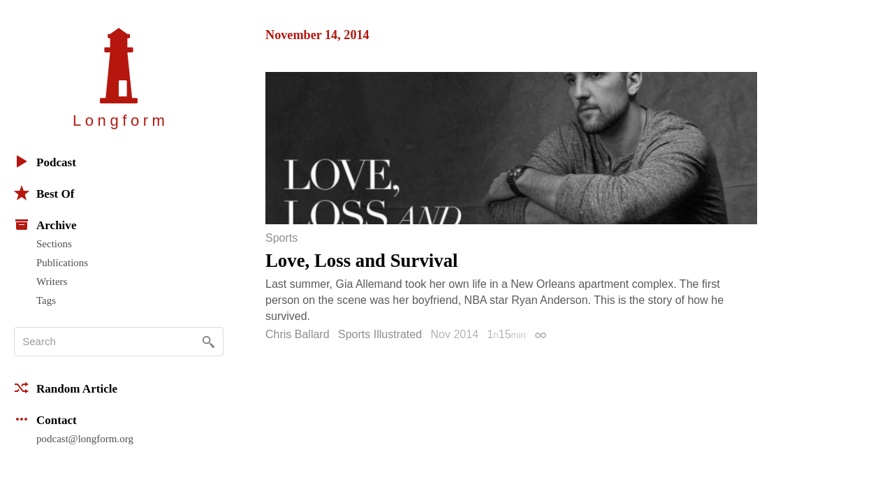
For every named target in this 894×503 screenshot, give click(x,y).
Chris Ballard (297, 334)
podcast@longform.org (84, 438)
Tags (46, 300)
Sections (54, 243)
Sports (281, 238)
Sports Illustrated (380, 334)
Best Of (44, 193)
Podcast (45, 161)
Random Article (65, 387)
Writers (51, 281)
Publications (62, 262)
